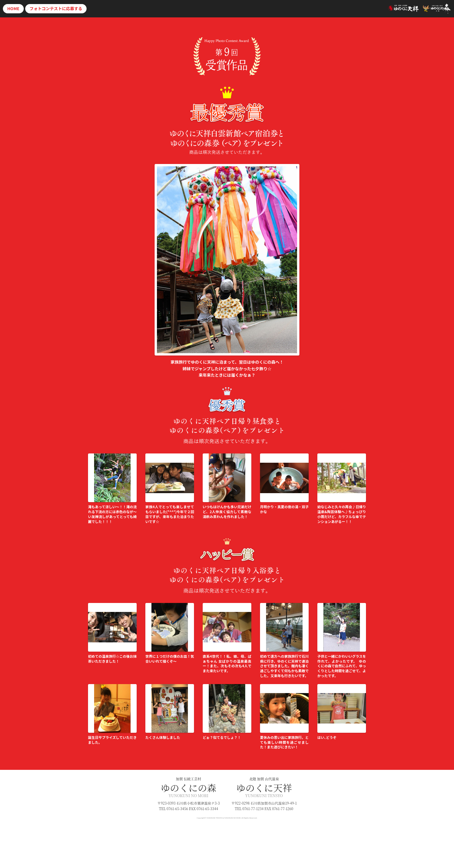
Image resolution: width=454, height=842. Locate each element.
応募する (56, 8)
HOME (13, 8)
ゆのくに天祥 (264, 787)
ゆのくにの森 (188, 787)
